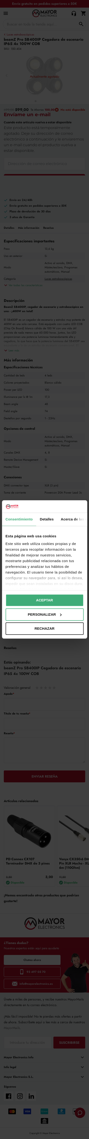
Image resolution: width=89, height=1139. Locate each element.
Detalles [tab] (47, 519)
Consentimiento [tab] (19, 519)
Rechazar (44, 629)
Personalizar (44, 614)
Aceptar (44, 600)
